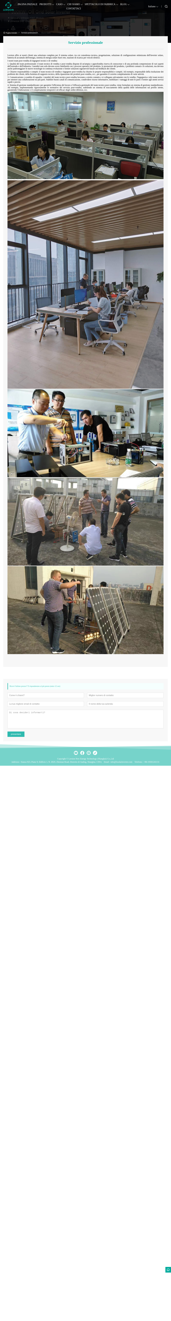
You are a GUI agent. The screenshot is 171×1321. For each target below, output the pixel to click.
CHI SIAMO (73, 4)
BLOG (123, 4)
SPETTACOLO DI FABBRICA (100, 4)
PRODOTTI (45, 4)
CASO (59, 4)
